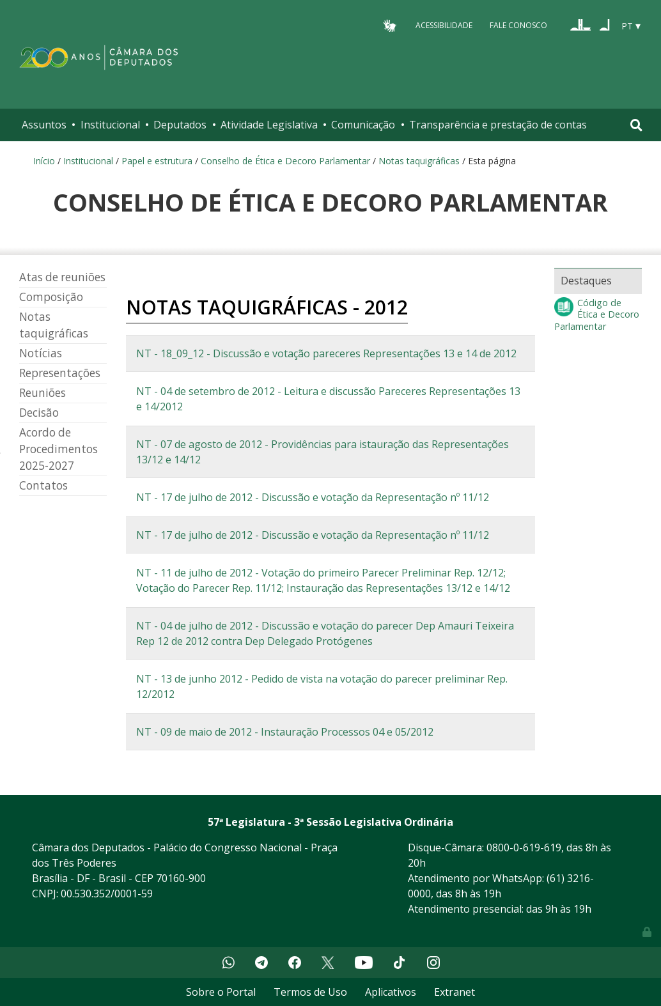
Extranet (454, 992)
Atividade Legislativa (269, 125)
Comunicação (363, 125)
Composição (51, 297)
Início (44, 161)
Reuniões (42, 392)
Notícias (40, 353)
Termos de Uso (310, 992)
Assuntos (44, 125)
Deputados (179, 125)
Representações (59, 373)
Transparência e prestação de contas (498, 125)
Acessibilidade (444, 25)
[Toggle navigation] (636, 125)
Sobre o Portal (221, 992)
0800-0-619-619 (523, 847)
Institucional (110, 125)
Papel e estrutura (156, 161)
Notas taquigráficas (420, 161)
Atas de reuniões (62, 277)
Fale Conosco (518, 25)
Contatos (43, 485)
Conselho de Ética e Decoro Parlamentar (285, 161)
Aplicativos (390, 992)
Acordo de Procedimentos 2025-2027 (58, 449)
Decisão (39, 412)
